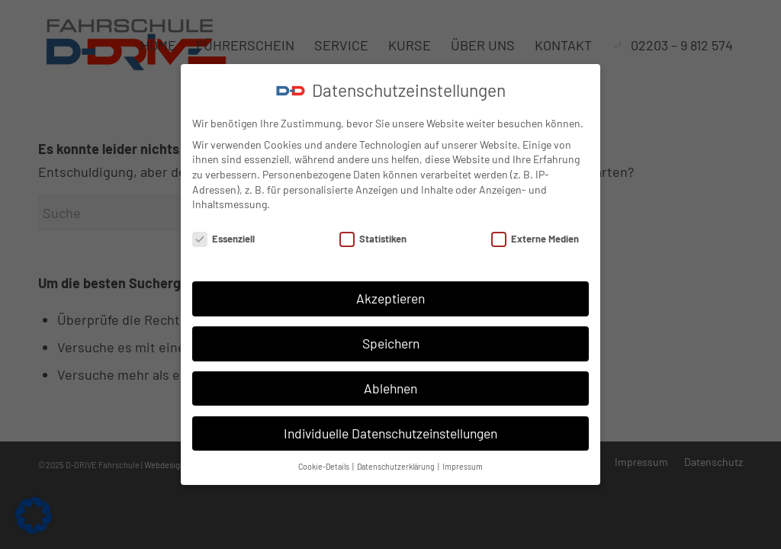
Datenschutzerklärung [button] (396, 466)
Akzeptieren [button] (390, 298)
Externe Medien (535, 239)
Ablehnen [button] (390, 388)
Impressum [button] (462, 466)
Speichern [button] (390, 343)
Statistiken (373, 239)
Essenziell (223, 239)
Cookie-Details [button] (324, 466)
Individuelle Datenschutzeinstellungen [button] (390, 433)
